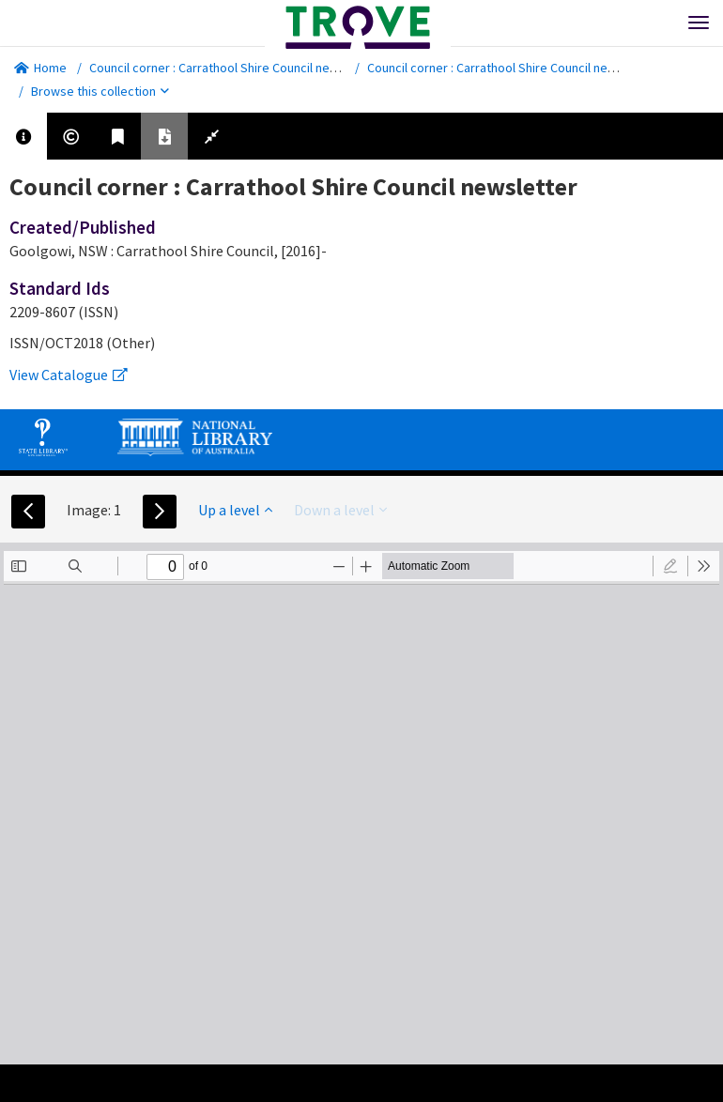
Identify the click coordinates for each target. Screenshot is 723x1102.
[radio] (670, 566)
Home (40, 67)
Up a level (235, 509)
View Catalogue (68, 374)
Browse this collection (100, 91)
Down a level (340, 509)
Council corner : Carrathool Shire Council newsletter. (234, 67)
